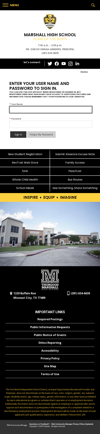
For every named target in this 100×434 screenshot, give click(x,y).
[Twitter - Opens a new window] (49, 63)
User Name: (16, 104)
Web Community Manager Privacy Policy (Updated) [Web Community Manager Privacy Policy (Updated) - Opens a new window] (72, 424)
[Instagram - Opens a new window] (70, 64)
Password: (15, 119)
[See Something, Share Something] (75, 188)
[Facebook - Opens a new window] (56, 64)
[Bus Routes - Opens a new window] (75, 179)
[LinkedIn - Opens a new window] (77, 63)
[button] (11, 5)
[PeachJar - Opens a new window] (75, 171)
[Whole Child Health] (25, 179)
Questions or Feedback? (39, 424)
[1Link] (25, 171)
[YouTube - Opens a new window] (63, 63)
